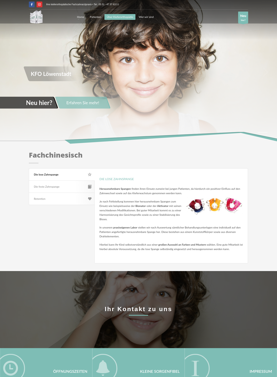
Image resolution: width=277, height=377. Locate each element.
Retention (63, 199)
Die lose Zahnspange (63, 174)
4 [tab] (263, 138)
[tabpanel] (138, 72)
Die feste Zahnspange (63, 187)
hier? (243, 18)
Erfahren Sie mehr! (82, 102)
